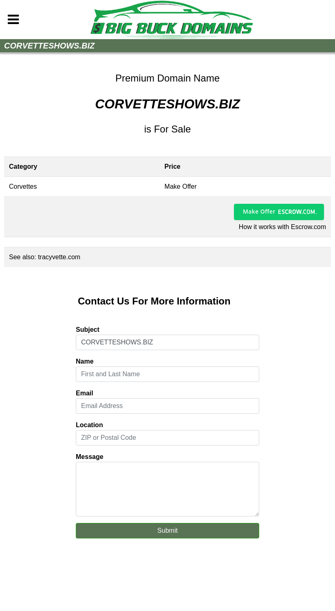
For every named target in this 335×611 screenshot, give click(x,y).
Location (89, 424)
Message (90, 456)
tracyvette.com (59, 257)
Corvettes (23, 186)
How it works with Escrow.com (282, 226)
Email (84, 393)
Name (85, 361)
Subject (87, 329)
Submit (167, 530)
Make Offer (259, 211)
